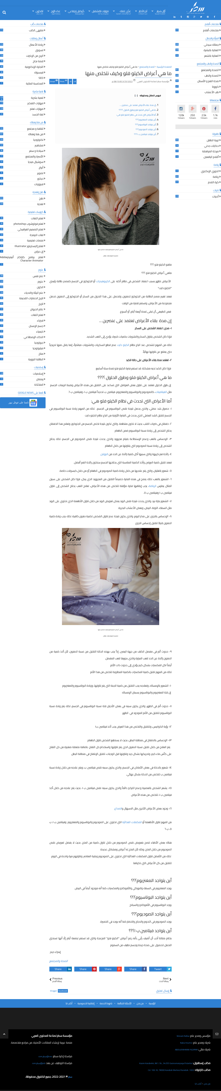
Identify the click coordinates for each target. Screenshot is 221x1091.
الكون (40, 286)
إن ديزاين (38, 251)
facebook (63, 989)
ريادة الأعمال (36, 44)
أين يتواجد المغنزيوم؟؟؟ (145, 118)
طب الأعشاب (212, 91)
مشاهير (39, 145)
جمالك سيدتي (211, 44)
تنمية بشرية (37, 97)
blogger (53, 989)
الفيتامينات (161, 390)
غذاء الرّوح (55, 12)
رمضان (39, 378)
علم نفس (38, 275)
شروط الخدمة (106, 1002)
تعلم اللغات (37, 217)
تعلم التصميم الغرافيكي (30, 229)
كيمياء (39, 331)
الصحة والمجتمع (58, 959)
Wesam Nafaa (181, 1034)
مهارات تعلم (36, 108)
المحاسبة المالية (34, 83)
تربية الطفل (213, 139)
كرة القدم (213, 181)
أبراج (41, 167)
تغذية (40, 203)
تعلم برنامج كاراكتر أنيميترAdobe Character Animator (21, 258)
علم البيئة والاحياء (33, 292)
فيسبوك (38, 72)
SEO (41, 77)
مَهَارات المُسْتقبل (100, 12)
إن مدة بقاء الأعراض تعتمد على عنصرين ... (137, 104)
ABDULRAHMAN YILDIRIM (182, 1048)
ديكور (40, 178)
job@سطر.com (37, 1061)
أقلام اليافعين (211, 156)
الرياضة (152, 484)
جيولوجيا (38, 342)
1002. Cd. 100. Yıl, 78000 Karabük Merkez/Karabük (165, 1068)
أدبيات (215, 196)
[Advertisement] (110, 42)
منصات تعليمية (35, 240)
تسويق (39, 49)
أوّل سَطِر (160, 12)
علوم (40, 281)
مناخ (41, 353)
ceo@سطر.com (44, 1054)
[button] (23, 401)
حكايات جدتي (211, 145)
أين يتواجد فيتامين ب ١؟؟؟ (145, 133)
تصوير (40, 172)
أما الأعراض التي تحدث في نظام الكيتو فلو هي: (136, 114)
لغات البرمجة (36, 234)
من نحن (140, 1002)
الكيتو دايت (123, 343)
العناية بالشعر (211, 55)
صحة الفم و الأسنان (208, 80)
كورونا (215, 86)
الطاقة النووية (35, 358)
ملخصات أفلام (211, 30)
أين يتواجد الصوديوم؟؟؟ (145, 128)
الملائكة (38, 384)
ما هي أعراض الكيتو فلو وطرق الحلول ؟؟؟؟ (137, 109)
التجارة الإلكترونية (34, 66)
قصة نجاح (38, 61)
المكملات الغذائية (132, 821)
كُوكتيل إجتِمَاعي (76, 12)
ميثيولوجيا (38, 347)
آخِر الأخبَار (142, 12)
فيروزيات (38, 183)
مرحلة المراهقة (210, 151)
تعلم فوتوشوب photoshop (28, 223)
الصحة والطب (211, 75)
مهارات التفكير (35, 103)
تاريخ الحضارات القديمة (31, 298)
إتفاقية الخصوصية (85, 1002)
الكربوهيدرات (102, 279)
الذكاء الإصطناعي (33, 336)
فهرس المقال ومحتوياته (148, 94)
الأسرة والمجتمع (34, 156)
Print (63, 80)
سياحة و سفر (36, 150)
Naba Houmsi (184, 1041)
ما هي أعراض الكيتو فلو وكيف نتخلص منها (128, 72)
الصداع (118, 807)
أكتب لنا (69, 1002)
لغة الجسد (37, 114)
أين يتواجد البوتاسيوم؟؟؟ (145, 123)
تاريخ (41, 303)
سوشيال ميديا (35, 161)
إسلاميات (38, 373)
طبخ (41, 198)
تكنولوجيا (38, 139)
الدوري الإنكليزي (210, 170)
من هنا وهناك (35, 133)
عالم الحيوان (36, 309)
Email (54, 80)
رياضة (216, 176)
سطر (69, 1075)
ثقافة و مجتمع (35, 128)
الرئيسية (152, 1002)
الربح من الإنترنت (34, 55)
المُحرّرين (39, 12)
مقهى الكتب (36, 30)
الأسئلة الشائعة (124, 1002)
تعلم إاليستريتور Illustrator (29, 245)
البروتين (104, 453)
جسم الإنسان (36, 325)
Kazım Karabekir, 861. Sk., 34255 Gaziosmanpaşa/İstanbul (158, 1061)
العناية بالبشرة (211, 49)
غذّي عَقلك (123, 12)
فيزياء (40, 320)
